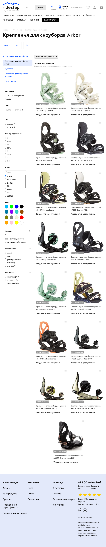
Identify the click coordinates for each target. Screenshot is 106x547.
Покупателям (77, 7)
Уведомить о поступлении (48, 115)
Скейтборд (87, 15)
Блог (30, 488)
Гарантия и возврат (64, 499)
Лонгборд (8, 20)
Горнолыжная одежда (28, 15)
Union (17, 45)
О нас (31, 493)
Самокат (21, 20)
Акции (6, 488)
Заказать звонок (95, 487)
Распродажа (50, 20)
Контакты (58, 504)
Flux (27, 45)
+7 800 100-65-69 (63, 7)
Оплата (57, 493)
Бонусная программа (15, 513)
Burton (7, 45)
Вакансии (33, 499)
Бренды (7, 499)
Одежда (48, 15)
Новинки (34, 20)
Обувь (59, 15)
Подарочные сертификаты (10, 506)
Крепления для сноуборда (15, 56)
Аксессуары (72, 15)
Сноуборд (8, 15)
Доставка (58, 488)
